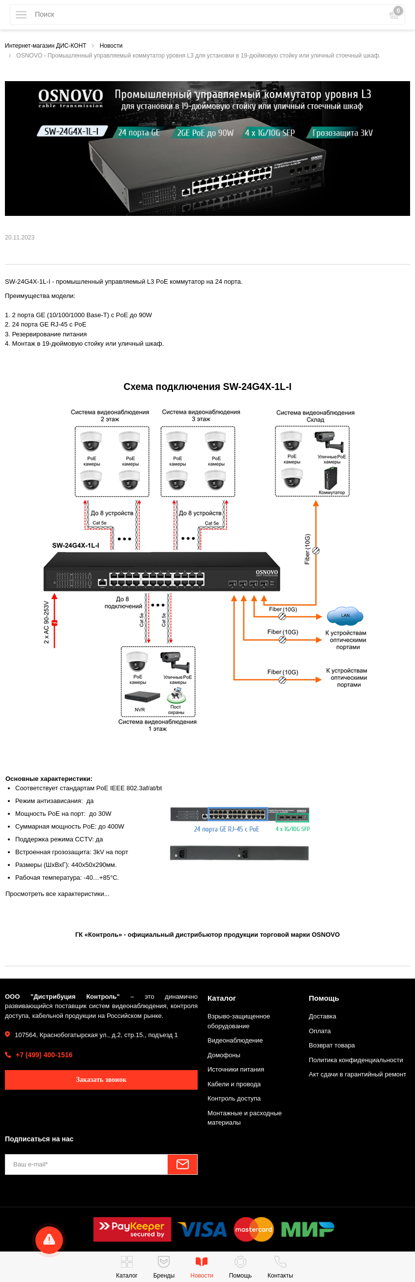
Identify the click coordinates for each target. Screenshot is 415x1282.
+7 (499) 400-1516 (44, 1055)
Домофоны (224, 1055)
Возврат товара (332, 1045)
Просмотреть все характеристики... (57, 893)
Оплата (320, 1031)
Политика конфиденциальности (356, 1060)
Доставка (322, 1016)
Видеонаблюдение (235, 1040)
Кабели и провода (234, 1084)
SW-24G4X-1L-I (27, 281)
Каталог (222, 998)
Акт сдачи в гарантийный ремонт (357, 1074)
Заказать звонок (101, 1079)
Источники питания (236, 1069)
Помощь (324, 998)
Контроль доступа (234, 1098)
